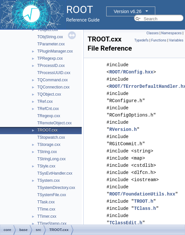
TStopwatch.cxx (51, 137)
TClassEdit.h (125, 223)
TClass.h (145, 208)
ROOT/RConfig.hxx (131, 72)
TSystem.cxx (48, 180)
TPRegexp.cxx (50, 58)
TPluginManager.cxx (55, 51)
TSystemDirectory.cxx (56, 187)
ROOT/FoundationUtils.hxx (142, 194)
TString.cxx (47, 151)
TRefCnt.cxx (48, 108)
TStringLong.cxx (51, 159)
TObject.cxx (47, 29)
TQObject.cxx (49, 94)
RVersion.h (123, 129)
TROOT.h (143, 201)
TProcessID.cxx (51, 65)
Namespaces (171, 33)
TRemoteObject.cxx (54, 123)
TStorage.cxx (48, 144)
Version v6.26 (128, 11)
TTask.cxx (46, 202)
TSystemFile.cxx (51, 195)
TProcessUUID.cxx (53, 72)
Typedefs (141, 40)
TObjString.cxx (50, 37)
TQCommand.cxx (52, 80)
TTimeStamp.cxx (52, 223)
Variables (176, 40)
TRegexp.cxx (48, 116)
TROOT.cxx (47, 130)
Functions (158, 40)
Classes (152, 33)
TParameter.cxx (51, 44)
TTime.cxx (46, 209)
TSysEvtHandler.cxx (54, 173)
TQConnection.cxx (53, 87)
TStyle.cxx (46, 166)
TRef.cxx (45, 101)
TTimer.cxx (46, 216)
